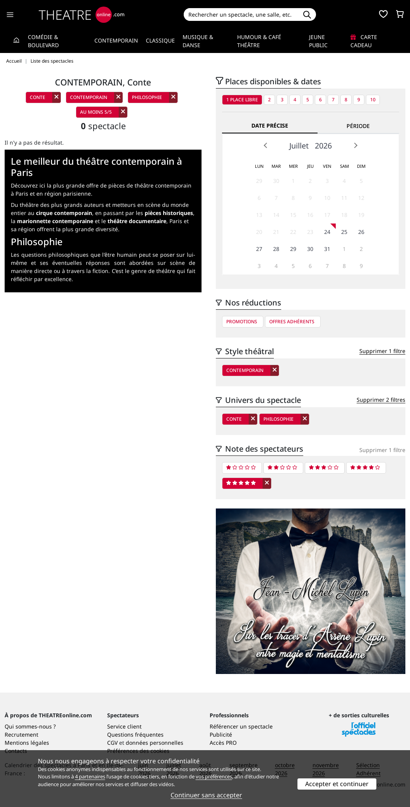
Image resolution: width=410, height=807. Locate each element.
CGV (112, 742)
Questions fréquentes (135, 734)
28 (276, 249)
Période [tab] (358, 126)
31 (327, 249)
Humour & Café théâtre (259, 41)
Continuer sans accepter (206, 795)
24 (327, 231)
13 (259, 214)
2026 (323, 145)
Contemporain (116, 40)
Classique (160, 40)
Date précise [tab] (269, 125)
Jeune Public (318, 41)
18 (344, 214)
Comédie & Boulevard (43, 41)
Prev (266, 145)
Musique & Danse (198, 41)
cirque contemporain (64, 213)
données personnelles (154, 742)
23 (310, 231)
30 (276, 180)
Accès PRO (223, 742)
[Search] (241, 14)
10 (373, 99)
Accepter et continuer (337, 784)
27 (259, 249)
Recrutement (21, 734)
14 (276, 214)
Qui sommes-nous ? (30, 726)
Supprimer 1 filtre (382, 351)
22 (293, 231)
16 (310, 214)
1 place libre (242, 99)
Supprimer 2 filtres (381, 399)
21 (276, 231)
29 (259, 180)
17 (327, 214)
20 (259, 231)
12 (361, 197)
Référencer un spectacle (241, 726)
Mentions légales (27, 742)
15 (293, 214)
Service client (124, 726)
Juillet (299, 145)
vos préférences (214, 776)
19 (361, 214)
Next (355, 145)
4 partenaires (90, 776)
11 (344, 197)
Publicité (221, 734)
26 (361, 231)
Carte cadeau (363, 41)
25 (344, 231)
